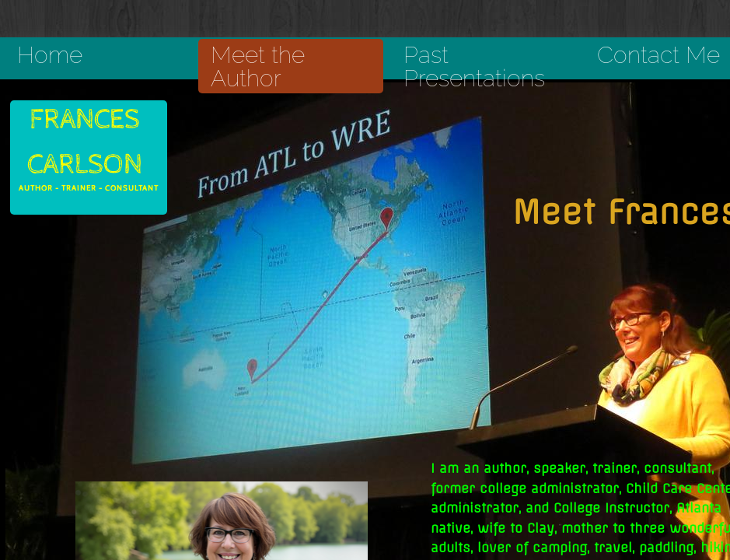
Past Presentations (474, 66)
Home (49, 54)
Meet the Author (258, 66)
